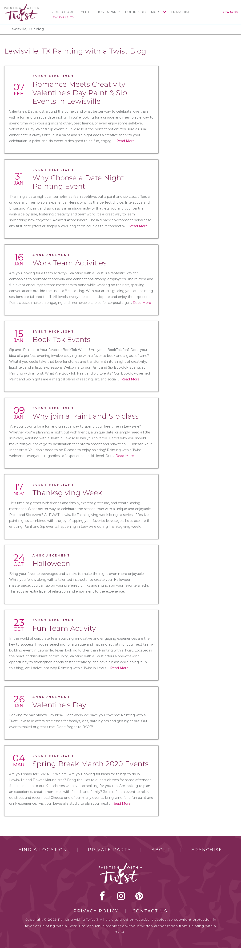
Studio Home (62, 12)
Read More (125, 141)
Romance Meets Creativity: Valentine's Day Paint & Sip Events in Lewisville (79, 93)
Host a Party (108, 12)
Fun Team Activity (64, 628)
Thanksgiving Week (67, 492)
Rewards (230, 12)
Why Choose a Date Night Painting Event (78, 182)
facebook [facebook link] (102, 895)
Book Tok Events (61, 339)
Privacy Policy (96, 911)
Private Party (109, 849)
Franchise (180, 12)
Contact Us (150, 911)
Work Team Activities (69, 263)
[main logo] (21, 5)
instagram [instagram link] (121, 895)
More (156, 12)
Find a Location (43, 849)
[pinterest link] (139, 895)
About (161, 849)
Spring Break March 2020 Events (90, 763)
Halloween (51, 563)
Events (85, 12)
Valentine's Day (59, 705)
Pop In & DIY (136, 12)
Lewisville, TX (62, 17)
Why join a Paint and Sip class (85, 416)
